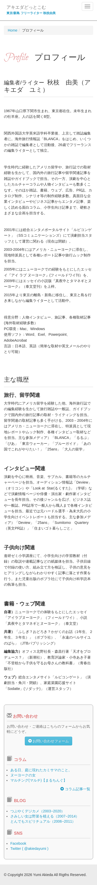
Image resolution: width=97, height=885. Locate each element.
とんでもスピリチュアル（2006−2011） (43, 821)
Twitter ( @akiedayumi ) (29, 848)
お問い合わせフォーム (48, 741)
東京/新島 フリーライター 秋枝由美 (31, 13)
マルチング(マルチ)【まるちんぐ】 (38, 780)
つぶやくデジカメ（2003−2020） (37, 811)
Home (12, 30)
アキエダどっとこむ (26, 7)
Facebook (18, 843)
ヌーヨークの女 (23, 775)
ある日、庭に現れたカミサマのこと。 (41, 770)
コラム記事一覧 (75, 789)
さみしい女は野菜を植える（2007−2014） (44, 816)
